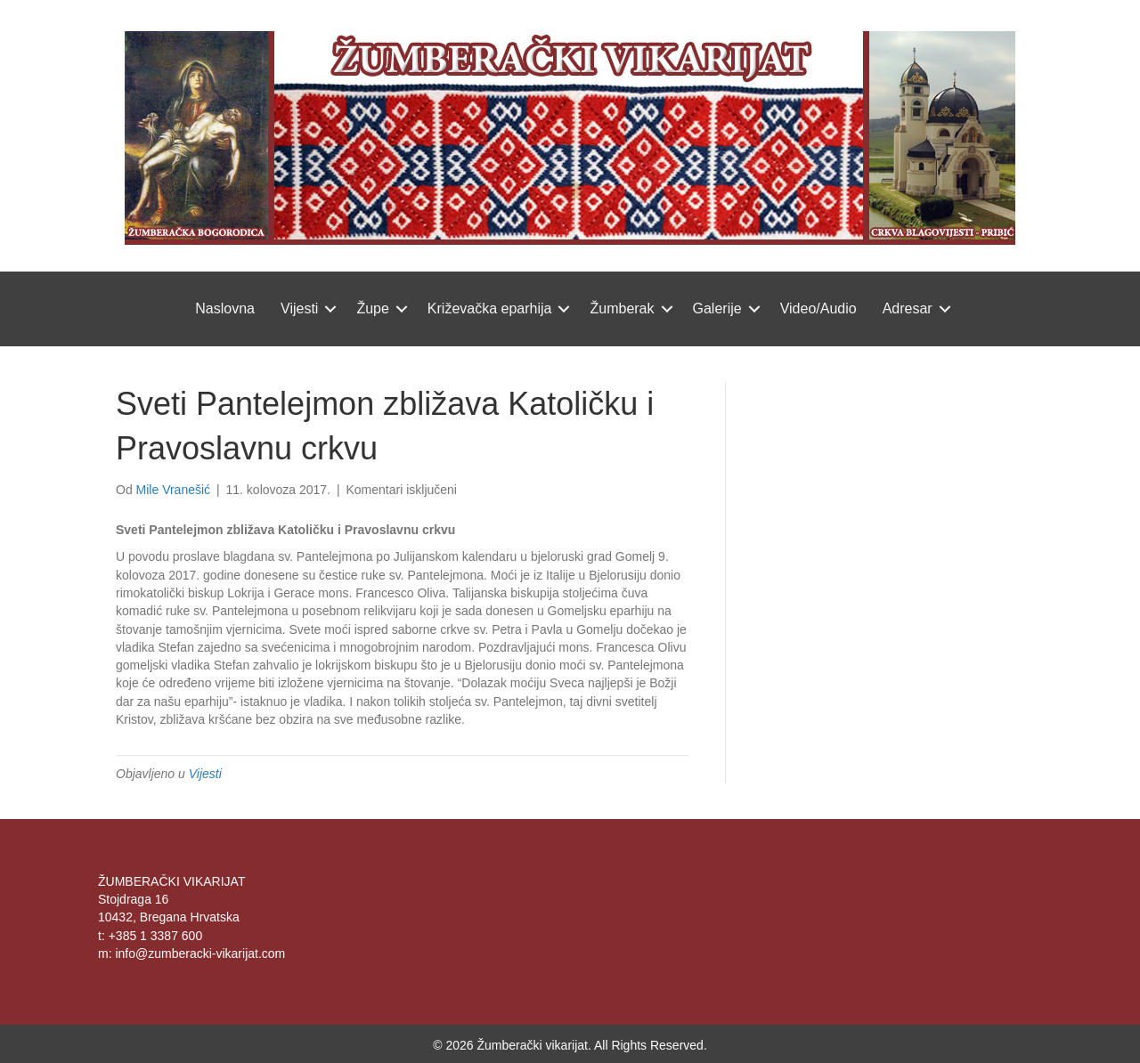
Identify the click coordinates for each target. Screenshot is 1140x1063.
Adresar (907, 308)
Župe (372, 308)
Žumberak (622, 308)
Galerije (717, 308)
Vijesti (299, 308)
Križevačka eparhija (490, 308)
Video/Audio (818, 308)
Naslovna (225, 308)
